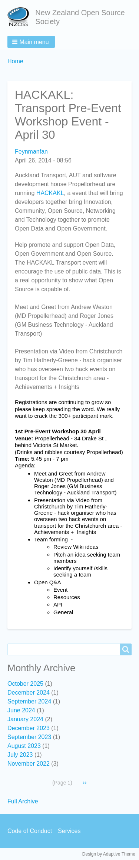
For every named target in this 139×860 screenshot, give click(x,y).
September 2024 (29, 701)
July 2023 (20, 755)
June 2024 (21, 710)
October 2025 (25, 684)
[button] (31, 42)
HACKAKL (50, 193)
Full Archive (22, 801)
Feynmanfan (31, 151)
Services (69, 831)
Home (15, 61)
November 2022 (28, 763)
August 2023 (24, 746)
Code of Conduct (29, 831)
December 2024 (28, 692)
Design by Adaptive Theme (108, 854)
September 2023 (29, 737)
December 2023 (28, 728)
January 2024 (25, 719)
